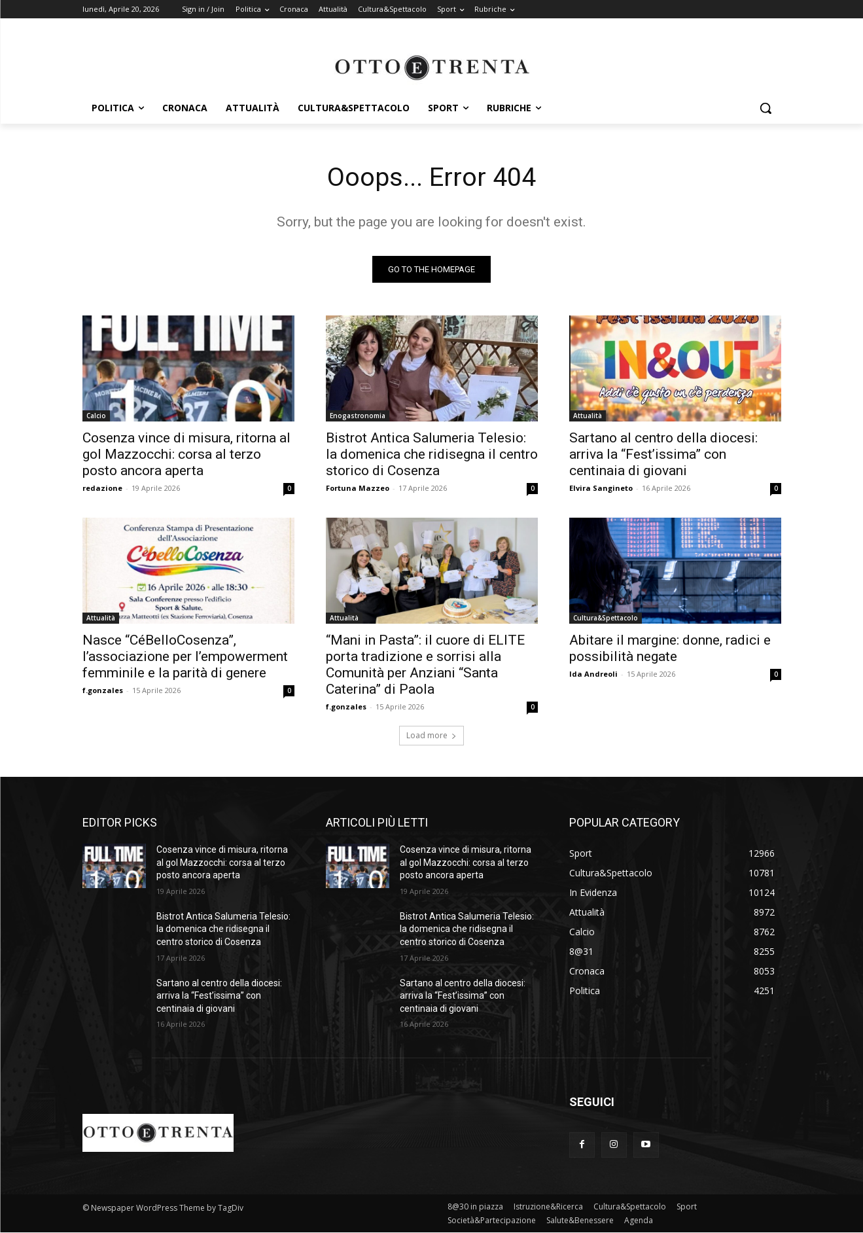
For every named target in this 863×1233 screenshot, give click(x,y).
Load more (431, 736)
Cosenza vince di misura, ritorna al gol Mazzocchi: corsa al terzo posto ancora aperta (186, 455)
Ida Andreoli (593, 674)
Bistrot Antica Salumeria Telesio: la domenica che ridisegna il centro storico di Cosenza (432, 455)
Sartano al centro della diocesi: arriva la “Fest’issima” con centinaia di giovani (663, 455)
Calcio (96, 416)
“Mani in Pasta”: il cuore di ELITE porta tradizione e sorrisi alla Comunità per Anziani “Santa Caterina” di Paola (425, 665)
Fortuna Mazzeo (357, 488)
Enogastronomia (357, 416)
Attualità (587, 416)
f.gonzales (102, 691)
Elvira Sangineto (601, 488)
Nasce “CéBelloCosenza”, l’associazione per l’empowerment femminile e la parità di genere (185, 657)
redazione (102, 488)
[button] (765, 108)
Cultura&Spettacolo (605, 618)
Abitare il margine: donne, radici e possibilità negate (670, 649)
